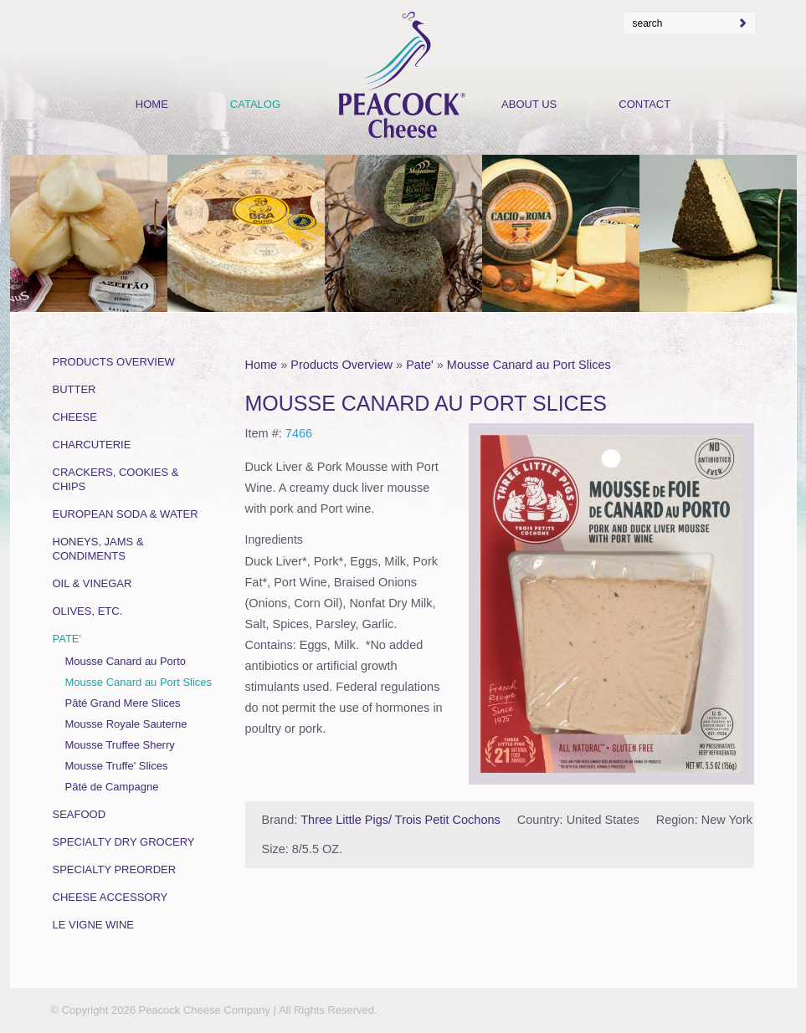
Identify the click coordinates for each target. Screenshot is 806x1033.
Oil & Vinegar (92, 583)
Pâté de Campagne (112, 786)
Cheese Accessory (110, 897)
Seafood (79, 814)
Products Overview (341, 364)
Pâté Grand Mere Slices (123, 703)
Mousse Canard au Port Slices (529, 364)
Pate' (420, 364)
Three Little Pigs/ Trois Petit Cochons (400, 819)
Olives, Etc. (88, 611)
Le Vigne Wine (94, 924)
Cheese (75, 417)
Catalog (255, 104)
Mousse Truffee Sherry (120, 745)
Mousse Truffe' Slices (116, 765)
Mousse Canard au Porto (126, 661)
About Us (529, 104)
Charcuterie (92, 444)
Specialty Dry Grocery (124, 842)
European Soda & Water (125, 514)
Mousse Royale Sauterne (126, 724)
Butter (74, 389)
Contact (644, 104)
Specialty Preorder (115, 869)
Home (261, 364)
